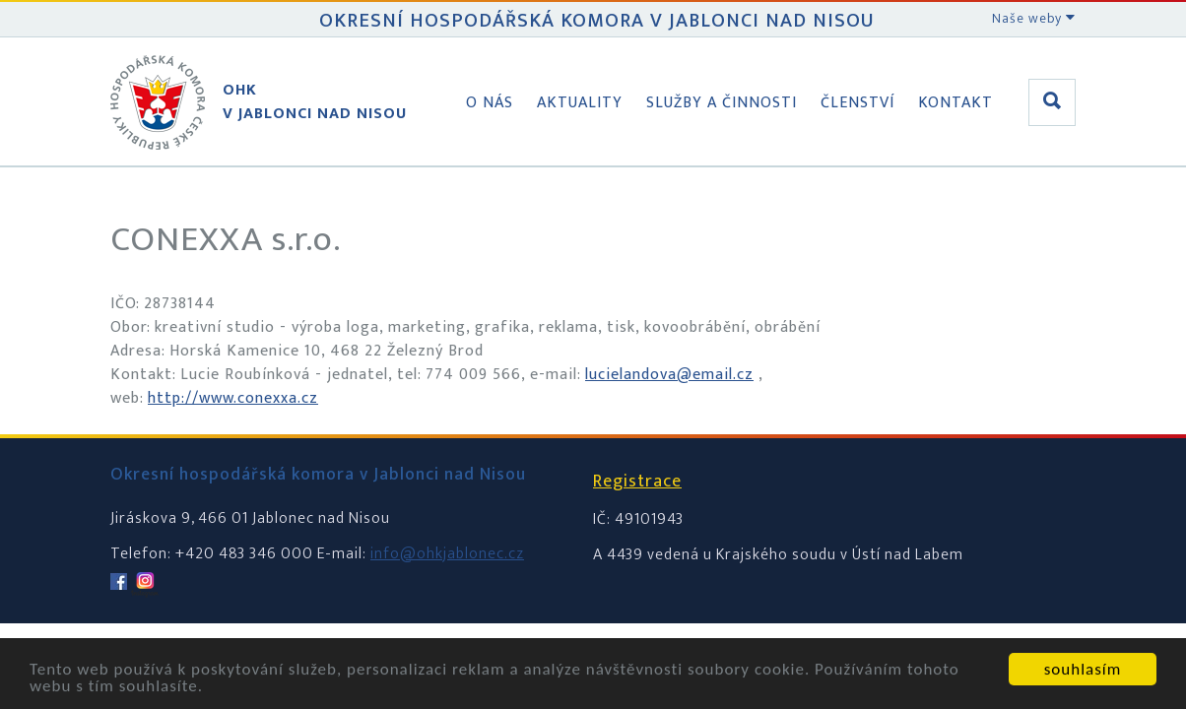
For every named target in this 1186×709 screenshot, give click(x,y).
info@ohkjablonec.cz (447, 554)
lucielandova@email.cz (669, 374)
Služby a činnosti (721, 103)
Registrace (637, 481)
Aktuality (580, 103)
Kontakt (955, 103)
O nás (489, 103)
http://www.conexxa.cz (233, 398)
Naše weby (1034, 18)
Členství (857, 103)
